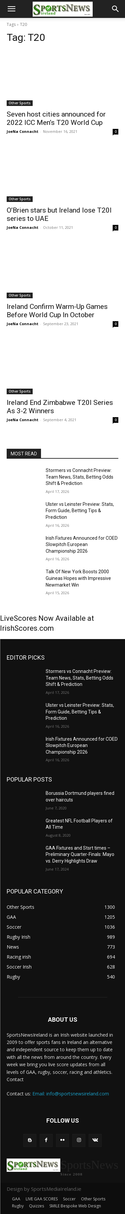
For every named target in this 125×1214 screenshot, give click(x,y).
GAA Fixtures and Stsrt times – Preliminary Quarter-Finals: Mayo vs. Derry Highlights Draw (80, 854)
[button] (11, 9)
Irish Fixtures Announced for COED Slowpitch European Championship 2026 (82, 544)
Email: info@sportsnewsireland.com (70, 1093)
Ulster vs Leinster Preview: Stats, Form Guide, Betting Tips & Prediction (80, 511)
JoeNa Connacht (22, 131)
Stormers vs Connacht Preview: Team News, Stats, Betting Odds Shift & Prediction (79, 477)
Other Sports (20, 103)
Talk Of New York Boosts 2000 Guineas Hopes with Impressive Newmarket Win (78, 578)
